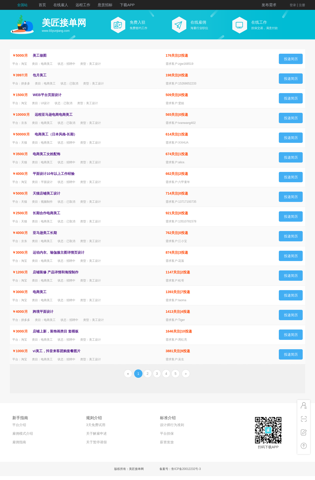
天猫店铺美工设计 (46, 193)
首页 (42, 5)
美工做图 (40, 55)
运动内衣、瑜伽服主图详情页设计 (58, 252)
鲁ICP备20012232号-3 (186, 469)
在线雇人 (60, 5)
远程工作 (83, 5)
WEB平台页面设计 (47, 95)
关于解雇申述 (96, 433)
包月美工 (40, 75)
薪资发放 (167, 442)
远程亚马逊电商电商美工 (54, 114)
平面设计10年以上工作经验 (54, 174)
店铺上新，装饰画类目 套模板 (56, 331)
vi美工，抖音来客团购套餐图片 (56, 351)
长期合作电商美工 (46, 213)
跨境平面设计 (43, 312)
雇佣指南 (19, 442)
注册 (302, 5)
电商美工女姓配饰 (46, 154)
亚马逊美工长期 (45, 233)
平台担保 (167, 433)
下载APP (127, 5)
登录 (293, 5)
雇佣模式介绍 (22, 433)
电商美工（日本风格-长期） (56, 134)
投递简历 (291, 59)
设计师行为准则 (172, 425)
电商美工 (40, 292)
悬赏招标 (105, 5)
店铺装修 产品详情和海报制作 (56, 272)
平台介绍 (19, 425)
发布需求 (269, 5)
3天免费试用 (95, 425)
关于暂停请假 (96, 442)
